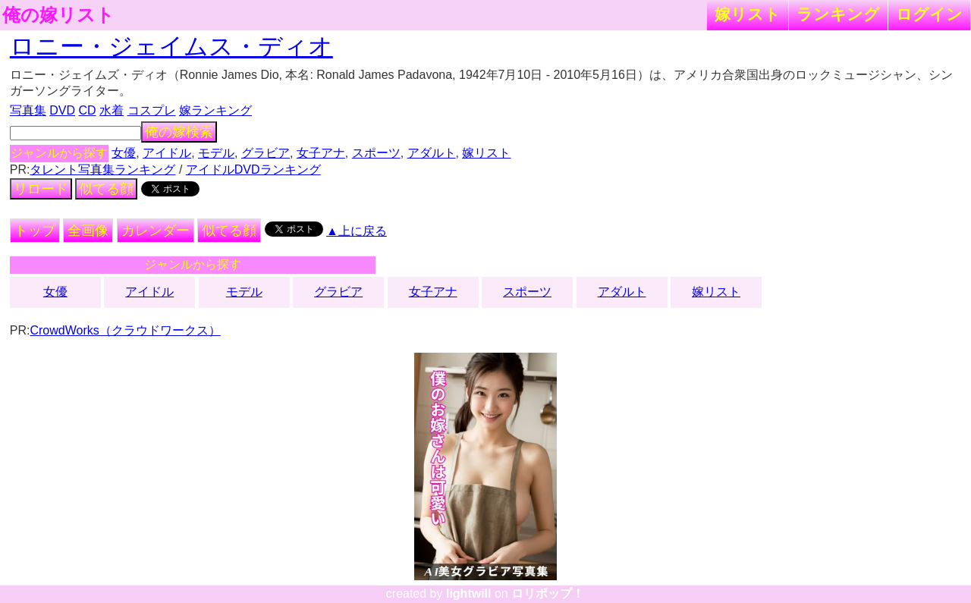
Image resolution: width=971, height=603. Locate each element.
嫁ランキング (215, 110)
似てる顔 (106, 188)
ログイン (929, 14)
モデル (216, 152)
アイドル (167, 152)
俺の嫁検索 (179, 132)
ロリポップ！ (547, 593)
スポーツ (376, 152)
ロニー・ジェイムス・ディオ (171, 46)
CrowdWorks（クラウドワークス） (125, 330)
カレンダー (155, 230)
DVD (62, 110)
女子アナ (321, 152)
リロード (41, 188)
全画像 (88, 230)
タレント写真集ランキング (102, 169)
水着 (111, 110)
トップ (34, 230)
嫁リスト (748, 14)
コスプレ (151, 110)
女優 (124, 152)
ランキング (838, 14)
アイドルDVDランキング (253, 169)
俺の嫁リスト (58, 15)
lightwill (469, 593)
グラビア (265, 152)
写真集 (28, 110)
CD (87, 110)
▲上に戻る (356, 231)
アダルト (431, 152)
